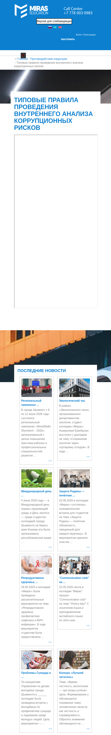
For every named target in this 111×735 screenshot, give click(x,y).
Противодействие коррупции (48, 58)
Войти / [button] (79, 35)
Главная (22, 58)
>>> (50, 461)
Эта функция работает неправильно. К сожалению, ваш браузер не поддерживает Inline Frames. (56, 221)
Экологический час (72, 400)
